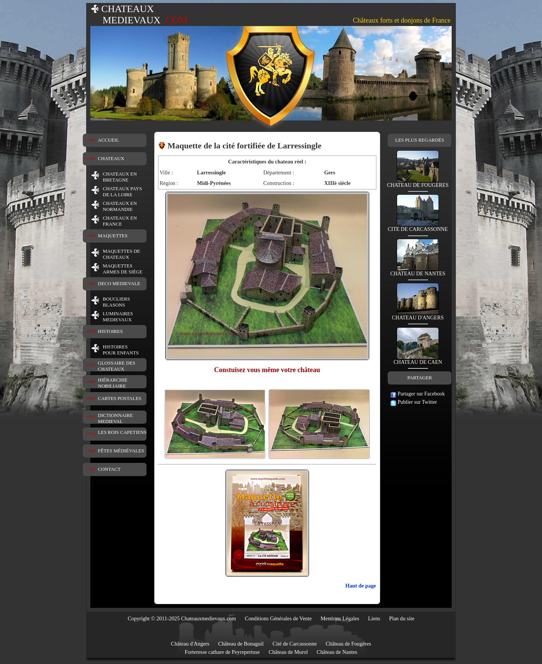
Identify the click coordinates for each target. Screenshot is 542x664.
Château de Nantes (337, 652)
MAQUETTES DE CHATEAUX (121, 254)
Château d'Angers (190, 644)
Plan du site (401, 618)
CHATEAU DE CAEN (417, 360)
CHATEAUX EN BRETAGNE (120, 177)
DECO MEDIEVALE (119, 283)
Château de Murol (288, 652)
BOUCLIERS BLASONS (116, 302)
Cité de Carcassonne (295, 644)
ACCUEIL (108, 140)
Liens (374, 618)
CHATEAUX (111, 158)
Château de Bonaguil (241, 644)
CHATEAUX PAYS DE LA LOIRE (122, 191)
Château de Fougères (348, 644)
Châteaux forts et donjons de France (402, 20)
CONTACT (109, 469)
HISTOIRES (110, 331)
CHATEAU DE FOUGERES (417, 183)
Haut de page (360, 586)
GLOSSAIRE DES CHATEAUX (116, 366)
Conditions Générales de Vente (278, 618)
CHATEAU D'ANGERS (417, 315)
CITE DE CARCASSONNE (418, 227)
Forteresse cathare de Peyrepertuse (222, 652)
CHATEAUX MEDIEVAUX (139, 14)
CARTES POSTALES (120, 398)
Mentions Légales (340, 618)
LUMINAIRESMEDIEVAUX (118, 316)
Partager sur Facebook (417, 394)
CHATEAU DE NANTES (417, 271)
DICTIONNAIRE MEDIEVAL (115, 418)
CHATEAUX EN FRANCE (120, 221)
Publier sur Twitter (413, 402)
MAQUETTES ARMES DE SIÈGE (122, 269)
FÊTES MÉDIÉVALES (121, 450)
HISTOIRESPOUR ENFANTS (121, 350)
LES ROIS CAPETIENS (122, 432)
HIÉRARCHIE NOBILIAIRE (113, 383)
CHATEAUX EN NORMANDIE (120, 206)
